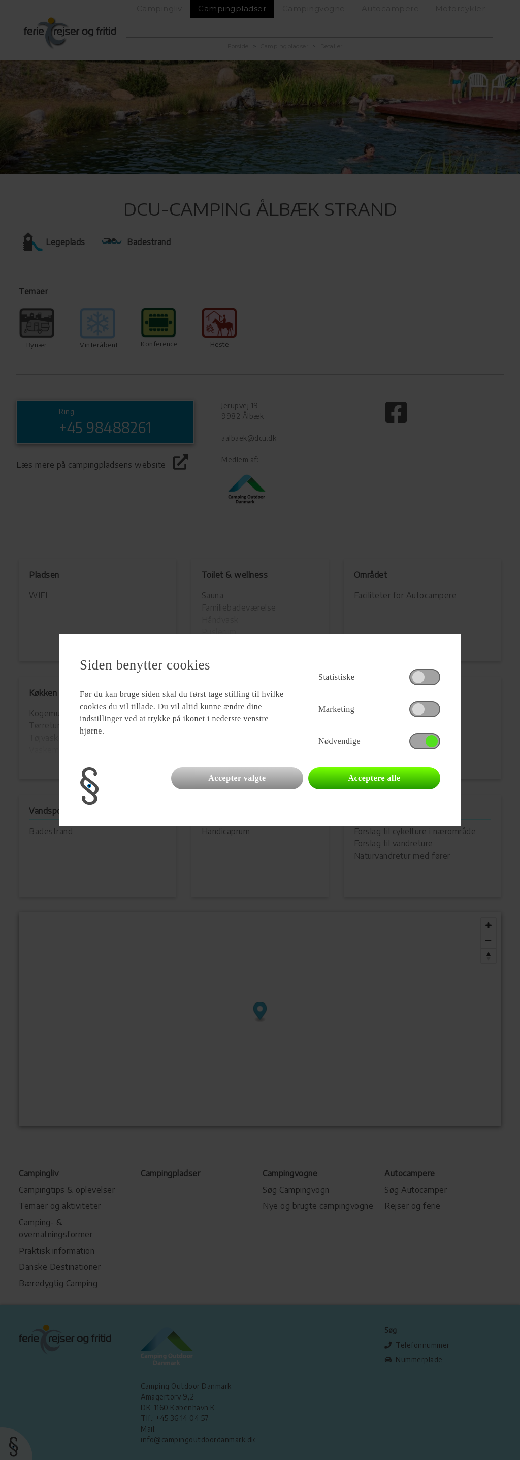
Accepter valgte (237, 778)
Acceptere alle (374, 778)
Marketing (336, 709)
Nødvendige (339, 741)
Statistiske (336, 677)
